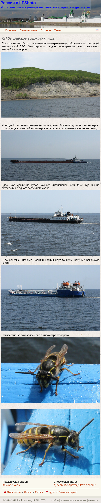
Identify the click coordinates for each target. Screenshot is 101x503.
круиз (74, 492)
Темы (57, 30)
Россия (39, 492)
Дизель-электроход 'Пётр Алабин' (75, 485)
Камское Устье (12, 485)
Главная (10, 30)
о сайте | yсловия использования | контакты (74, 500)
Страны (46, 30)
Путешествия (28, 30)
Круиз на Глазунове (59, 492)
